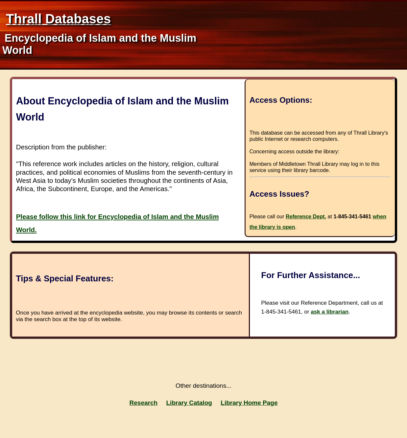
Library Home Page (249, 402)
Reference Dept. (306, 216)
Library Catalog (189, 402)
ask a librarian (329, 312)
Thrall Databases (58, 18)
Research (144, 402)
